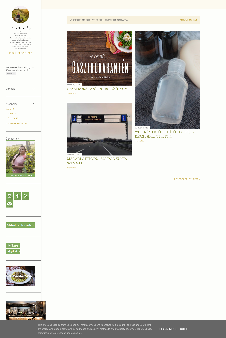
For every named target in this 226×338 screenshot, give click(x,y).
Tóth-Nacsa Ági (20, 28)
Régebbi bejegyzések (187, 179)
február (13, 118)
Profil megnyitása (20, 53)
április (12, 113)
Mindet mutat (188, 19)
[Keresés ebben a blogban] (17, 70)
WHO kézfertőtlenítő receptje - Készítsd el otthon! (164, 134)
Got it (184, 329)
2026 (10, 109)
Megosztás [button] (71, 93)
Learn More (168, 329)
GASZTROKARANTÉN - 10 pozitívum (97, 88)
